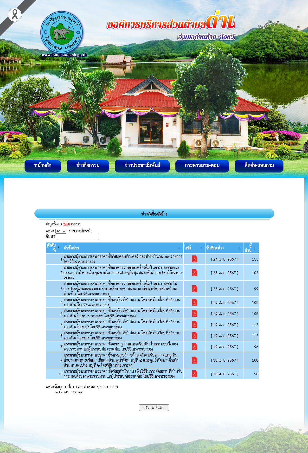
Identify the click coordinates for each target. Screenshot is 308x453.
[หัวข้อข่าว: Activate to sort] (123, 247)
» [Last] (81, 391)
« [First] (56, 391)
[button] (71, 247)
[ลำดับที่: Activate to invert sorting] (54, 247)
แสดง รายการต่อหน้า (69, 230)
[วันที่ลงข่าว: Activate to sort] (225, 247)
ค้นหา (50, 236)
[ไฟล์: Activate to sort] (194, 247)
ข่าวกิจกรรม (87, 165)
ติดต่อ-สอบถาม (259, 165)
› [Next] (79, 391)
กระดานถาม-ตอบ (202, 165)
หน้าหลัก (42, 165)
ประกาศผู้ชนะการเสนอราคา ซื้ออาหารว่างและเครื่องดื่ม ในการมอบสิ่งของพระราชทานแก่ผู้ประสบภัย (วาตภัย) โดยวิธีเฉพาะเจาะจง (121, 346)
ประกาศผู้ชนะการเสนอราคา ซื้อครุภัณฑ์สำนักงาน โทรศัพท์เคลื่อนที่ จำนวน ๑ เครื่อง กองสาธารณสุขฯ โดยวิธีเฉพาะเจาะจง (122, 313)
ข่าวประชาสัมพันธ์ (142, 165)
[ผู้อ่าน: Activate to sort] (251, 247)
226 (75, 391)
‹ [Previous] (57, 391)
